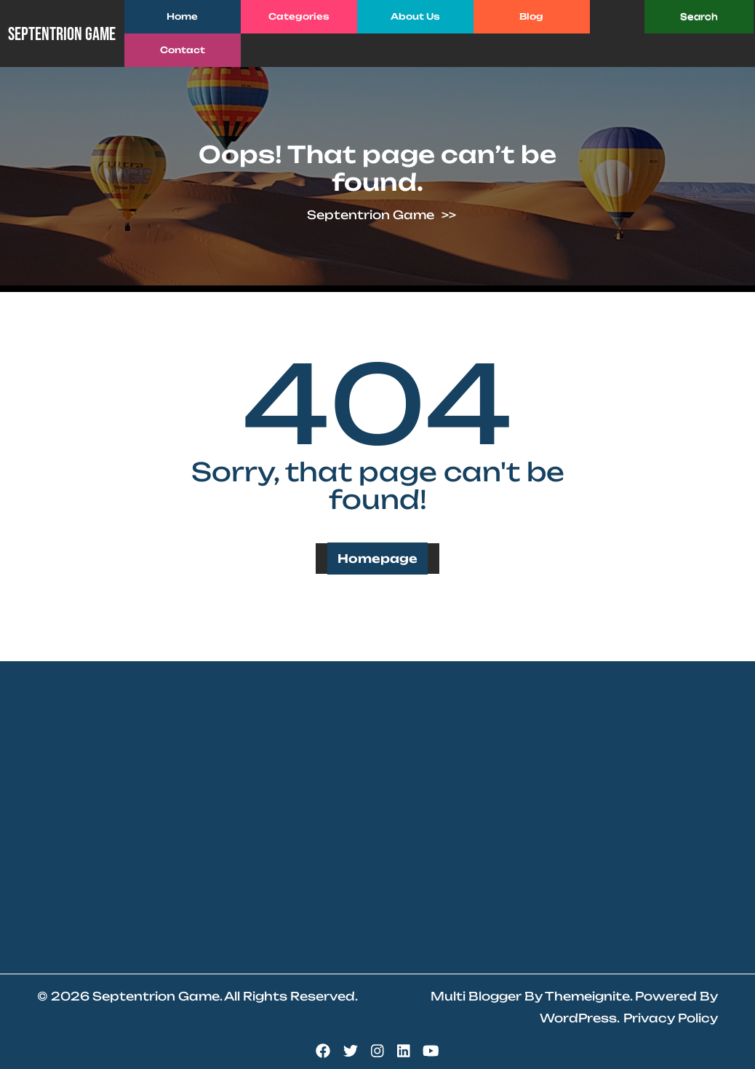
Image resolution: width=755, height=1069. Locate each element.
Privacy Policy (670, 1018)
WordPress (578, 1018)
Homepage (377, 558)
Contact (182, 49)
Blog (531, 16)
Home (182, 16)
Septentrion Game (62, 34)
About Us (415, 16)
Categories (298, 16)
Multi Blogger (476, 996)
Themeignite (587, 996)
